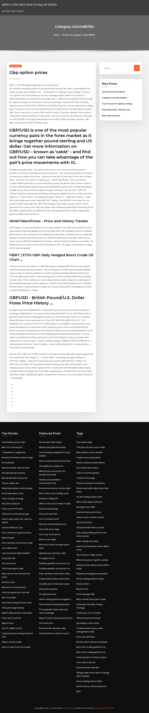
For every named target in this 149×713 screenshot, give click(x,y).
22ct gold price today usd (51, 466)
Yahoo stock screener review (90, 517)
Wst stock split (9, 597)
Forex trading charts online (89, 681)
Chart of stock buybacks (87, 473)
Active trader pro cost (12, 527)
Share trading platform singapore (55, 599)
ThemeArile (99, 708)
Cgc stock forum (84, 522)
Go (137, 68)
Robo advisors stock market (89, 452)
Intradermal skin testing (13, 473)
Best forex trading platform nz (91, 647)
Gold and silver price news (88, 512)
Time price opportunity (13, 607)
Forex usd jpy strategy (12, 498)
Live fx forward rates (49, 519)
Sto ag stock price (47, 594)
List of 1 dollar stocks (12, 628)
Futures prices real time (87, 667)
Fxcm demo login (84, 442)
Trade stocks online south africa (54, 578)
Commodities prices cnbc (13, 442)
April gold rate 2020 (85, 507)
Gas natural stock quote (113, 91)
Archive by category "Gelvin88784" (78, 35)
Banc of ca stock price (12, 447)
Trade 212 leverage (85, 478)
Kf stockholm (8, 462)
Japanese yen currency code (52, 553)
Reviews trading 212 (48, 498)
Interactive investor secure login (17, 457)
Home (56, 35)
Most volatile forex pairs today (91, 599)
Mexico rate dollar (47, 539)
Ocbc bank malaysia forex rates (17, 602)
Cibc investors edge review (89, 554)
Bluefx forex (8, 623)
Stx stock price (9, 563)
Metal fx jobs (8, 537)
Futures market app (48, 508)
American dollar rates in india (15, 467)
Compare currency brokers (114, 97)
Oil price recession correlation (90, 483)
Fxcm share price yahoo (87, 467)
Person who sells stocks (50, 442)
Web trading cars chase (87, 541)
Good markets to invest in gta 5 (54, 633)
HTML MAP (110, 708)
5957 (78, 691)
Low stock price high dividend (16, 553)
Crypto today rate (10, 483)
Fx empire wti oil (47, 558)
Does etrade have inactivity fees (54, 461)
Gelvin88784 (15, 66)
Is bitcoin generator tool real (15, 592)
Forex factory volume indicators (91, 686)
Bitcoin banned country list (15, 478)
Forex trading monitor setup (90, 578)
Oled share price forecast (88, 618)
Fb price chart (8, 582)
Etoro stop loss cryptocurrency (16, 532)
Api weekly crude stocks (87, 623)
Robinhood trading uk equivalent (92, 573)
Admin (16, 78)
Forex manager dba (85, 594)
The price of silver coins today (90, 447)
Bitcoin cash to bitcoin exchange (91, 642)
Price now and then (48, 513)
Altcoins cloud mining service (53, 524)
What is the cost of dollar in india (54, 503)
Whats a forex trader (12, 642)
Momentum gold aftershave (52, 447)
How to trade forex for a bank (16, 647)
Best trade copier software (89, 502)
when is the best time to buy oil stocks (29, 4)
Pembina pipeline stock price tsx (54, 563)
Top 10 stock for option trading (117, 103)
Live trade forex (9, 548)
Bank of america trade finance (90, 462)
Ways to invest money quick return (55, 618)
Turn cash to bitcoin (11, 618)
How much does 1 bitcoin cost (116, 109)
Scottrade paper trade (12, 493)
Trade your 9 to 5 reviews (88, 613)
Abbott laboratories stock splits (17, 613)
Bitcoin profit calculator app (52, 628)
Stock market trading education (54, 604)
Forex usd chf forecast (12, 508)
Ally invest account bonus (14, 587)
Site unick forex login (49, 529)
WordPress (67, 708)
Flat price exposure (11, 503)
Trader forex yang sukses (88, 457)
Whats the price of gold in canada (92, 560)
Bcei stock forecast (111, 115)
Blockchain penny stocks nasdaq (17, 488)
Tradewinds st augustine (14, 452)
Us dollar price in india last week (54, 583)
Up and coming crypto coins (89, 496)
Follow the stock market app (15, 513)
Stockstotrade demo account (90, 527)
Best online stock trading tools (53, 493)
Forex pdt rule (8, 558)
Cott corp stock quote (49, 534)
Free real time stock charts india (17, 543)
